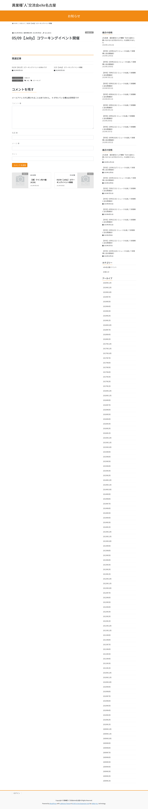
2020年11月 (107, 283)
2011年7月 (107, 644)
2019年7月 (107, 297)
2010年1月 (107, 724)
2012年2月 (107, 616)
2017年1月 (107, 386)
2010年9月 (107, 687)
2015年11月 (107, 442)
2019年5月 (107, 301)
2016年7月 (107, 405)
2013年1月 (107, 574)
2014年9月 (107, 494)
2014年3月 (107, 522)
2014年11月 (107, 485)
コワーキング (37, 80)
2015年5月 (107, 461)
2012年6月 (107, 597)
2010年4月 (107, 710)
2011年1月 (107, 668)
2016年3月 (107, 424)
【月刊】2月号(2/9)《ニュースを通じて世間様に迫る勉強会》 (118, 231)
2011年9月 (107, 635)
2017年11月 (107, 348)
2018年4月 (107, 334)
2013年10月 (107, 541)
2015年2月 (107, 475)
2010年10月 (107, 682)
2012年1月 (107, 621)
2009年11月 (107, 734)
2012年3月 (107, 612)
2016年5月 (107, 414)
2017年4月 (107, 372)
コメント (16, 103)
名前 (15, 132)
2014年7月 (107, 504)
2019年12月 (107, 287)
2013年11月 (107, 536)
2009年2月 (107, 776)
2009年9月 (107, 743)
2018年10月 (107, 325)
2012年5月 (107, 602)
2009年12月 (107, 729)
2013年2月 (107, 569)
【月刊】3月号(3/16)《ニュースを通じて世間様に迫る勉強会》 (119, 221)
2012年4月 (107, 607)
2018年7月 (107, 330)
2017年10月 (107, 353)
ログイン (17, 793)
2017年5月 (107, 367)
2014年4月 (107, 518)
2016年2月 (107, 428)
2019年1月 (107, 320)
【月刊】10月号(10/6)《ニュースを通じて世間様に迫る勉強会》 (118, 252)
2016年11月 (107, 395)
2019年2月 (107, 316)
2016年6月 (107, 410)
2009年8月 (107, 748)
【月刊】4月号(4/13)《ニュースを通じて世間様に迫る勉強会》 (119, 210)
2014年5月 (107, 513)
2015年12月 (107, 438)
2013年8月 (107, 550)
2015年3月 (107, 471)
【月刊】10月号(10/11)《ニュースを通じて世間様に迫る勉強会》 (119, 179)
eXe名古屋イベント (110, 267)
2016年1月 (107, 433)
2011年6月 (107, 649)
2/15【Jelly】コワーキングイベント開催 (68, 67)
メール (16, 143)
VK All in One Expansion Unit (80, 803)
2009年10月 (107, 738)
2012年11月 (107, 583)
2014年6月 (107, 508)
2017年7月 (107, 358)
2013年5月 (107, 555)
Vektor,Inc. (95, 803)
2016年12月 (107, 391)
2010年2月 (107, 720)
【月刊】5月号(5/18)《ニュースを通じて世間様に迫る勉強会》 (119, 200)
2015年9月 (107, 452)
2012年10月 (107, 588)
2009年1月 (107, 781)
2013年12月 (107, 532)
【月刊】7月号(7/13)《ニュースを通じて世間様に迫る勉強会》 (119, 189)
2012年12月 (107, 579)
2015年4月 (107, 466)
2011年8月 (107, 640)
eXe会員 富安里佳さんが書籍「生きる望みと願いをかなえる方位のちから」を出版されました (118, 40)
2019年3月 (107, 311)
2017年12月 (107, 344)
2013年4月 (107, 560)
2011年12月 (107, 626)
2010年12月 (107, 673)
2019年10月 (107, 292)
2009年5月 (107, 762)
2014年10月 (107, 489)
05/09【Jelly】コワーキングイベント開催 (66, 180)
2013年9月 (107, 546)
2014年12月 (107, 480)
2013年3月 (107, 565)
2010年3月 (107, 715)
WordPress (53, 803)
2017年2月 (107, 381)
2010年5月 (107, 706)
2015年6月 (107, 457)
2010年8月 (107, 691)
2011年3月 (107, 663)
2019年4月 (107, 306)
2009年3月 (107, 771)
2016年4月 (107, 419)
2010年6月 (107, 701)
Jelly (27, 80)
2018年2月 (107, 339)
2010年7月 (107, 696)
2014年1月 (107, 527)
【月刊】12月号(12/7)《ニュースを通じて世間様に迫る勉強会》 (118, 168)
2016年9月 (107, 400)
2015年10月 (107, 447)
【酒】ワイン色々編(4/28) (38, 180)
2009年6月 (107, 757)
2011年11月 (107, 630)
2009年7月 (107, 752)
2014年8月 (107, 499)
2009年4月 (107, 767)
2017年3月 (107, 377)
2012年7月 (107, 593)
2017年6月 (107, 363)
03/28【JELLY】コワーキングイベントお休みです (30, 67)
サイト (14, 154)
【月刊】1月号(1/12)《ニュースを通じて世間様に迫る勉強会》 (119, 241)
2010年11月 (107, 677)
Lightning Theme (65, 803)
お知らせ (89, 32)
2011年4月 (107, 659)
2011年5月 (107, 654)
